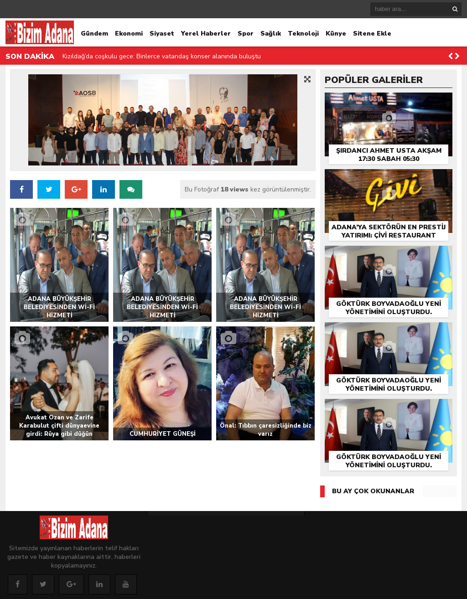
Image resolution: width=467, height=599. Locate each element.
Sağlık (270, 33)
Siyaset (162, 33)
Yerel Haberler (206, 33)
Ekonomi (129, 33)
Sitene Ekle (372, 33)
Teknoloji (303, 33)
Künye (336, 33)
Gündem (94, 33)
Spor (246, 33)
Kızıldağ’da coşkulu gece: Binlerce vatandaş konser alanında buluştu (161, 56)
